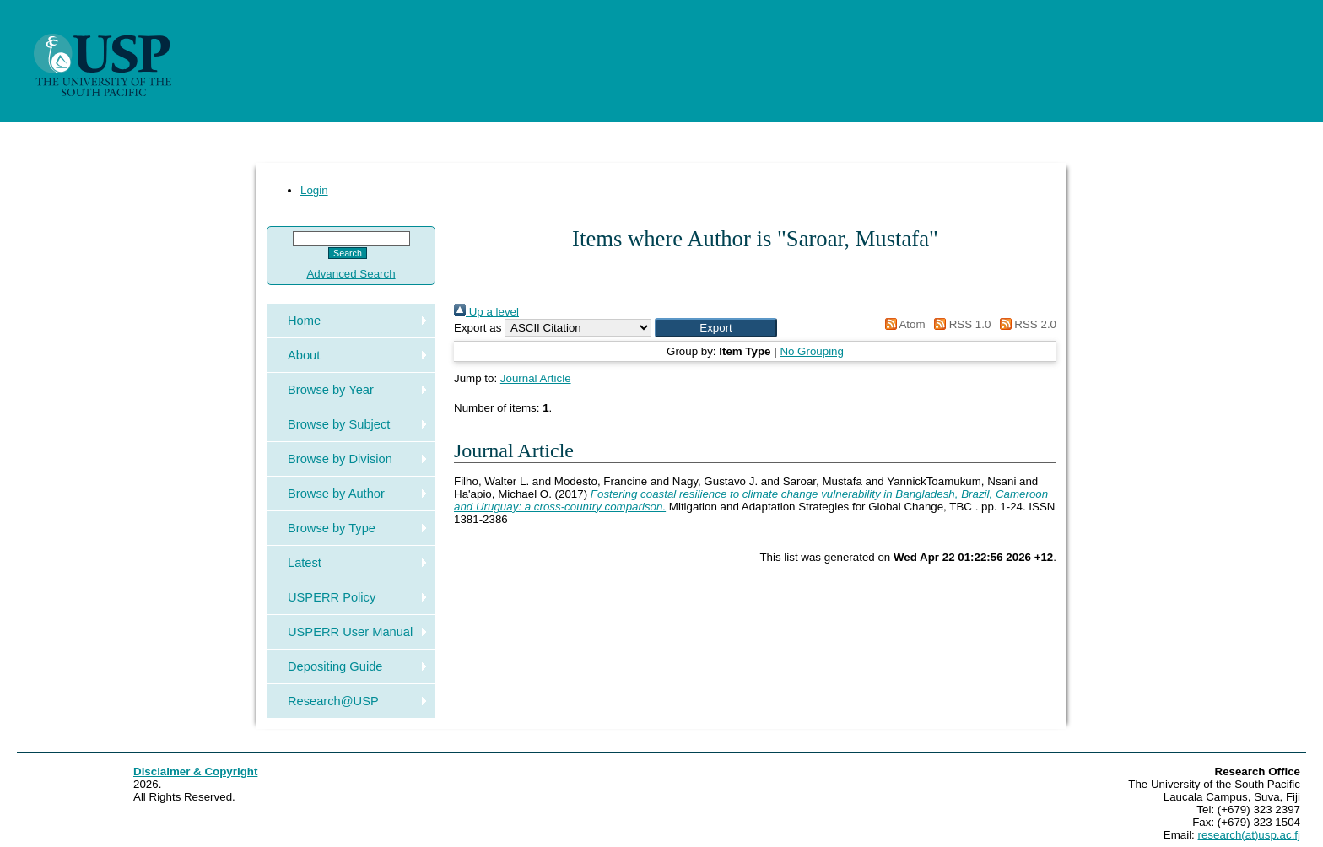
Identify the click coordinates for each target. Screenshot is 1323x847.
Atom (902, 324)
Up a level (486, 311)
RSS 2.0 (1025, 324)
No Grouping (812, 351)
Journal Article (535, 378)
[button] (716, 327)
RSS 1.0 (959, 324)
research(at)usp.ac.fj (1249, 834)
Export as (477, 327)
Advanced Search (350, 273)
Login (314, 190)
